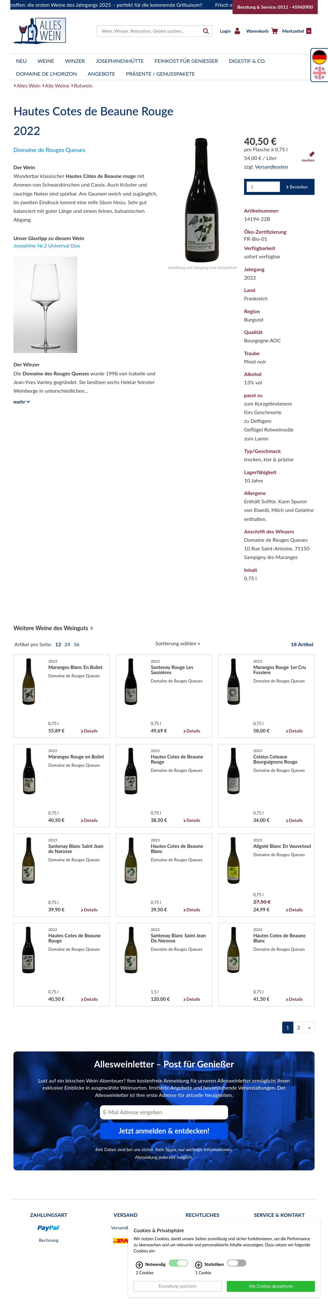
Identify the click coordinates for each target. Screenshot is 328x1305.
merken (308, 157)
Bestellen (299, 186)
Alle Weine (57, 85)
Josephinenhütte (120, 61)
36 (76, 644)
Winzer (75, 61)
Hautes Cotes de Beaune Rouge (177, 759)
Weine (45, 61)
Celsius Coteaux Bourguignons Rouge (275, 759)
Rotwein (83, 85)
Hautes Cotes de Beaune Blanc (177, 848)
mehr (20, 401)
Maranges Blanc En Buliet (75, 667)
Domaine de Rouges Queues (49, 149)
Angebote (101, 74)
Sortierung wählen (177, 643)
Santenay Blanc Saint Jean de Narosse (75, 848)
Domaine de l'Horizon (46, 74)
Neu (21, 61)
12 (58, 644)
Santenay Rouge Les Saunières (172, 669)
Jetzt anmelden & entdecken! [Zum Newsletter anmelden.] (164, 1130)
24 (68, 644)
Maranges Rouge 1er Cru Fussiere (279, 669)
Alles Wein (29, 85)
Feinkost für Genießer (186, 61)
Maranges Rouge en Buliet (76, 756)
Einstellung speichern (178, 1286)
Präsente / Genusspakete (160, 74)
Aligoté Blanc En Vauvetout (282, 846)
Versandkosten (271, 166)
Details (91, 730)
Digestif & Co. (247, 61)
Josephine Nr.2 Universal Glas (46, 245)
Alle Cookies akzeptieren (271, 1286)
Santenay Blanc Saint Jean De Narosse (178, 938)
